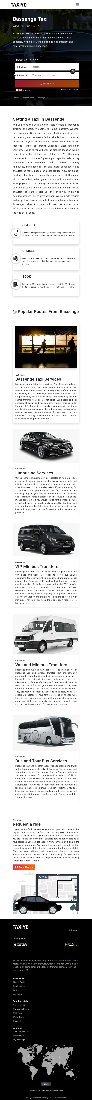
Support (74, 930)
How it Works (19, 982)
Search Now (47, 84)
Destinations (19, 986)
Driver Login (18, 1036)
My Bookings (19, 1040)
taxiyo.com (61, 1098)
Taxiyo (16, 98)
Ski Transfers (19, 1005)
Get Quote (17, 994)
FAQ (15, 990)
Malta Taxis (18, 1017)
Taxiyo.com (20, 375)
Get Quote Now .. (24, 867)
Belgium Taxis (28, 98)
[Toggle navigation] (77, 4)
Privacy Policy (56, 1091)
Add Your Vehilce (21, 1032)
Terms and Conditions (39, 1091)
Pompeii (17, 1021)
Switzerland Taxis (21, 1009)
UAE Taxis (17, 1013)
